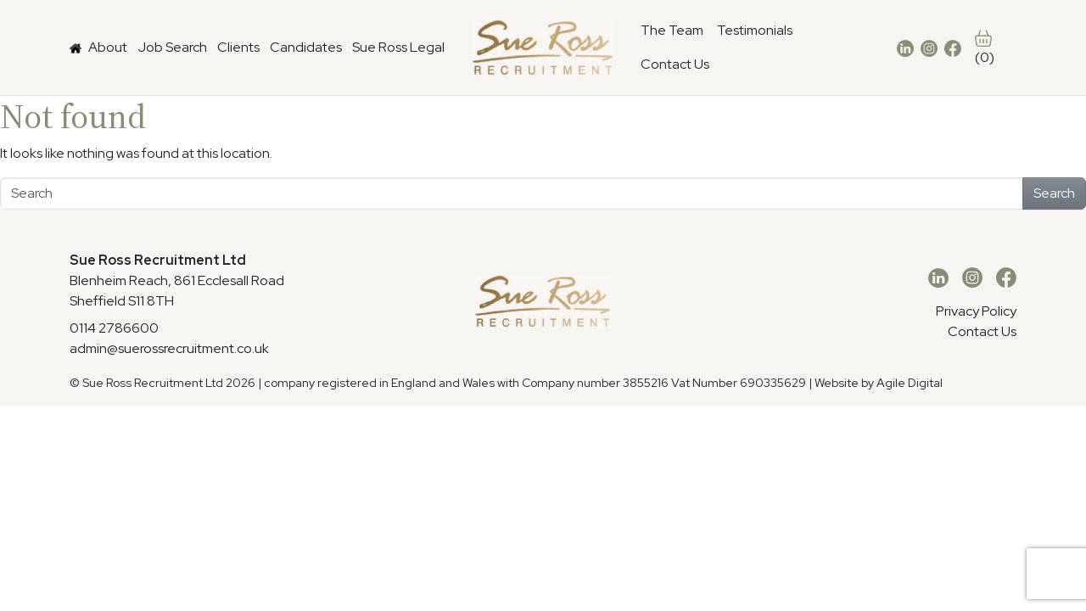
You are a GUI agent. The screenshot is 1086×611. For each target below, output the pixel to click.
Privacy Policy (976, 311)
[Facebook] (1006, 278)
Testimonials (754, 30)
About (107, 47)
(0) (984, 48)
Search (1054, 193)
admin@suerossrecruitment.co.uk (169, 348)
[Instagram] (972, 278)
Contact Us (675, 64)
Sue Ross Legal (398, 47)
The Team (672, 30)
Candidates (306, 47)
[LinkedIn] (938, 278)
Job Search (172, 47)
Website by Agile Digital (878, 382)
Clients (238, 47)
